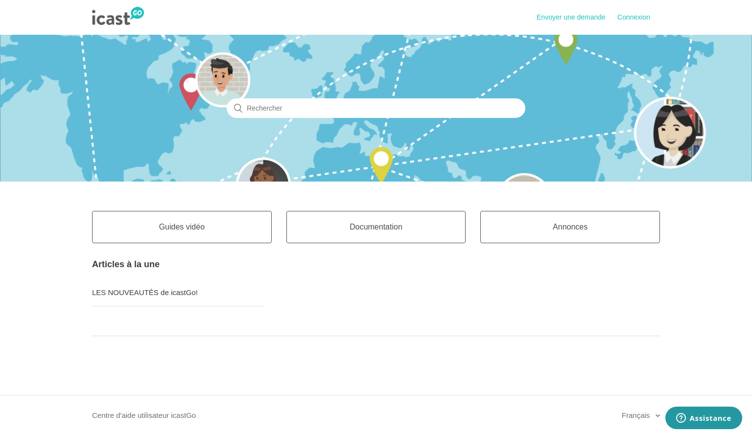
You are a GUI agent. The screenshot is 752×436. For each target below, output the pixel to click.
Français (637, 415)
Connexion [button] (633, 17)
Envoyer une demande (571, 17)
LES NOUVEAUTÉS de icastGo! (145, 292)
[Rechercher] (376, 108)
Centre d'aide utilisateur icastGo (144, 415)
